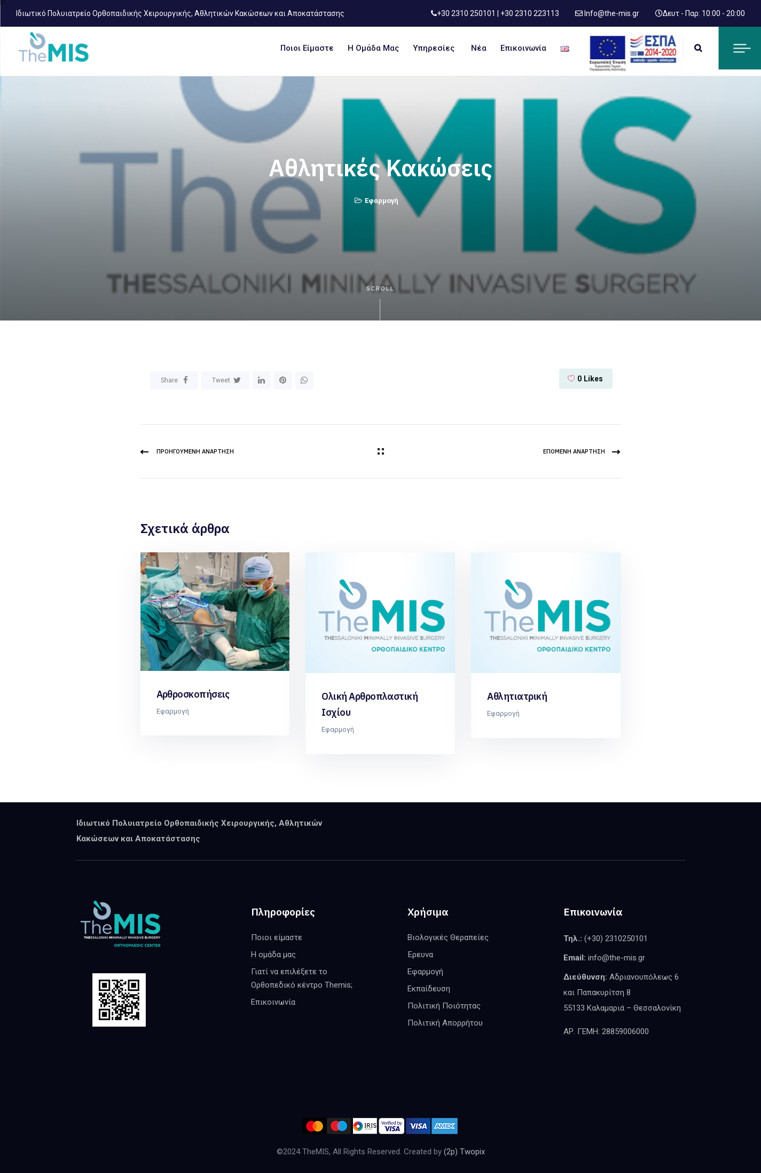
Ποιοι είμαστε (307, 48)
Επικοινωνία (523, 48)
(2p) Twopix (464, 1151)
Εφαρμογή (381, 201)
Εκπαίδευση (428, 989)
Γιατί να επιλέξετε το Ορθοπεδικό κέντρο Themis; (301, 978)
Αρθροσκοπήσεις (193, 694)
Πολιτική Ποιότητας (444, 1006)
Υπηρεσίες (433, 48)
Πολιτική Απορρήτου (445, 1023)
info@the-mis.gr (616, 958)
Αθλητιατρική (517, 696)
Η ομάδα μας (373, 48)
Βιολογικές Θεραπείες (448, 937)
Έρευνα (420, 954)
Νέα (479, 48)
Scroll (380, 303)
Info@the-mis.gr (611, 13)
